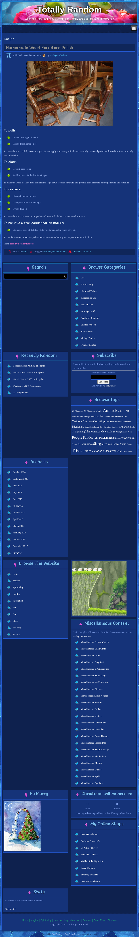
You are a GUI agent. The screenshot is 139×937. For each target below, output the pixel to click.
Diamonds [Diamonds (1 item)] (127, 422)
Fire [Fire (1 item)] (101, 427)
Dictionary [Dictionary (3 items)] (78, 426)
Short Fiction (87, 331)
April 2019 (18, 505)
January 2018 (19, 539)
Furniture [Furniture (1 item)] (107, 427)
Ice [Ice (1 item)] (73, 432)
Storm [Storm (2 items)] (123, 444)
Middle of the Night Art (92, 861)
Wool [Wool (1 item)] (130, 451)
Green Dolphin (88, 868)
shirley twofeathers (82, 636)
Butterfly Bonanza (89, 874)
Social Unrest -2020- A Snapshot (28, 379)
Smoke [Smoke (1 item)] (110, 444)
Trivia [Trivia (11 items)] (77, 450)
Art (14, 607)
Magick (16, 580)
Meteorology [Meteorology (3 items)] (108, 431)
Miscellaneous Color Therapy (94, 736)
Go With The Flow (89, 847)
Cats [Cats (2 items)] (85, 421)
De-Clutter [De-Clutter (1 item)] (110, 422)
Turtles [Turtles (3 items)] (87, 450)
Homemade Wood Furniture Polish (39, 47)
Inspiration (18, 600)
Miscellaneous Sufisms (91, 702)
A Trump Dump (20, 392)
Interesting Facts (88, 297)
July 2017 (17, 552)
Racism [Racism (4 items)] (104, 437)
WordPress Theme (72, 934)
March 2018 (18, 526)
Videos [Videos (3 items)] (107, 450)
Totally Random (69, 9)
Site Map (17, 627)
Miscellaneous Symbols (92, 783)
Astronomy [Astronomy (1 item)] (95, 416)
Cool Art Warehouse (90, 881)
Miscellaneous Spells (90, 776)
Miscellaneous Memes (91, 763)
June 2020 (17, 485)
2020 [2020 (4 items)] (99, 410)
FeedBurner (109, 385)
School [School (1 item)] (74, 444)
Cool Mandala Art (89, 834)
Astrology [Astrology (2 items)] (85, 416)
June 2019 (17, 499)
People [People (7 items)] (77, 437)
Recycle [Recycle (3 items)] (125, 437)
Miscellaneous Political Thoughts (29, 365)
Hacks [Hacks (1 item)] (132, 427)
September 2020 (20, 478)
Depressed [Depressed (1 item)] (118, 422)
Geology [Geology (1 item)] (115, 427)
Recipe (55, 251)
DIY (24, 251)
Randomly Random (90, 318)
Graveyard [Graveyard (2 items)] (124, 426)
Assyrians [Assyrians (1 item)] (75, 416)
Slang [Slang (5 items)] (97, 444)
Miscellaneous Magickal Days (95, 749)
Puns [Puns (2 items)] (96, 437)
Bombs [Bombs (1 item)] (107, 416)
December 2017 (20, 546)
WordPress (56, 934)
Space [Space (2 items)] (116, 444)
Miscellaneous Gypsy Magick (95, 642)
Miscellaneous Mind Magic (93, 675)
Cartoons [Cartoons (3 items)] (77, 421)
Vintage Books (87, 338)
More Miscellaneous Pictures (94, 695)
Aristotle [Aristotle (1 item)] (121, 411)
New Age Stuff (88, 311)
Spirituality (18, 587)
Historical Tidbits (89, 291)
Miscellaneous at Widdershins (95, 668)
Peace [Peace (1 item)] (130, 432)
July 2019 (17, 492)
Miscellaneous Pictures (91, 689)
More (15, 621)
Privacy (16, 634)
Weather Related (88, 344)
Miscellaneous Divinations (93, 722)
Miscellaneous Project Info (93, 742)
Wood (63, 251)
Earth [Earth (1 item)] (91, 427)
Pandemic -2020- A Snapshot (27, 385)
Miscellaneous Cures (90, 655)
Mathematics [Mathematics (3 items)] (92, 431)
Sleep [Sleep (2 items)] (104, 444)
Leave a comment (82, 251)
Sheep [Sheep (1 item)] (80, 444)
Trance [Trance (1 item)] (129, 444)
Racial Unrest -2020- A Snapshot (28, 372)
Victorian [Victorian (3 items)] (97, 450)
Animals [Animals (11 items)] (110, 410)
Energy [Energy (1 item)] (97, 427)
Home (15, 573)
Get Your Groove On (90, 841)
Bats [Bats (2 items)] (102, 416)
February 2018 (19, 532)
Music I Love (87, 304)
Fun (14, 614)
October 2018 (19, 512)
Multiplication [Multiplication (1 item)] (121, 432)
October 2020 (19, 472)
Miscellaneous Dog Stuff (92, 662)
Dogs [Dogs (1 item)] (87, 427)
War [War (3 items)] (113, 450)
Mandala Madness (89, 854)
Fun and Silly (87, 284)
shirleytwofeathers (58, 55)
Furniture (46, 251)
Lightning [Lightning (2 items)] (80, 431)
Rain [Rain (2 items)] (111, 437)
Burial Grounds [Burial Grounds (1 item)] (117, 416)
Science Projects (88, 324)
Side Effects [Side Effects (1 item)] (88, 444)
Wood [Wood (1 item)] (125, 451)
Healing (16, 594)
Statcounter (10, 909)
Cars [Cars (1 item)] (125, 416)
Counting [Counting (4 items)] (99, 421)
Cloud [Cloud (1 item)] (90, 422)
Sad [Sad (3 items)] (132, 437)
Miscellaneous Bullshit (91, 709)
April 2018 (18, 519)
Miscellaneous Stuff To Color (94, 682)
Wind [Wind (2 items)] (119, 451)
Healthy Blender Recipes (22, 243)
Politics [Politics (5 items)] (88, 437)
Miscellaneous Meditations (93, 756)
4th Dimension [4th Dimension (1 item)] (77, 411)
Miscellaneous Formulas (92, 729)
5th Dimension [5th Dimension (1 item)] (89, 411)
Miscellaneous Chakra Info (93, 648)
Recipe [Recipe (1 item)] (117, 438)
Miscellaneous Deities (91, 716)
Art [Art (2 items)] (127, 411)
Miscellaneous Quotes (91, 769)
